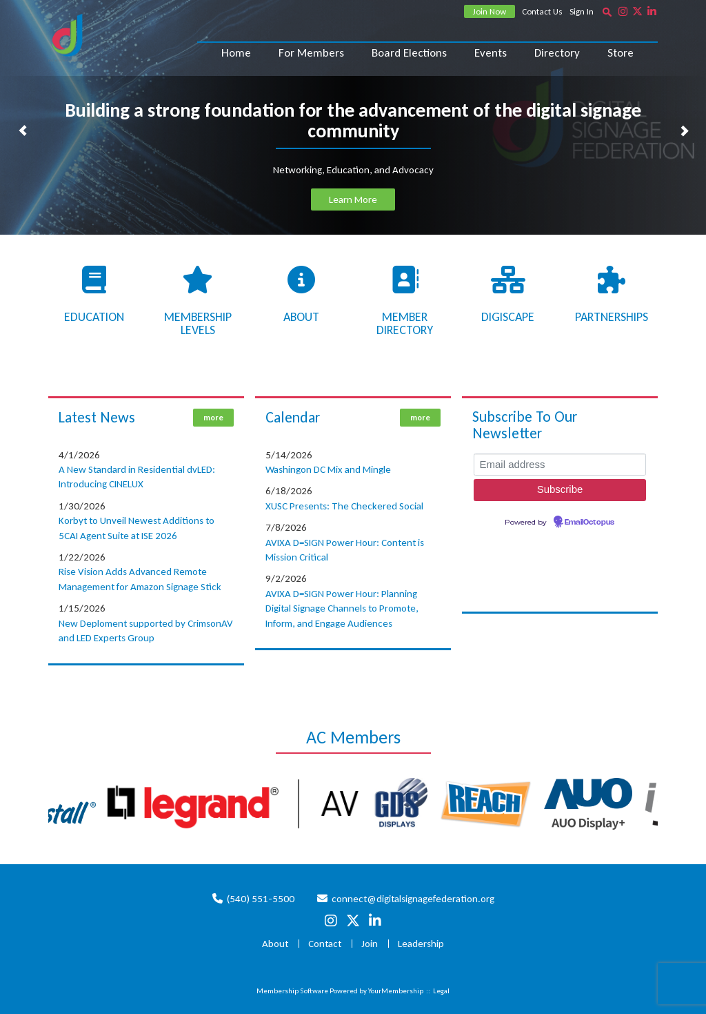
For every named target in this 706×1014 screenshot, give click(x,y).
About (301, 316)
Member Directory (404, 323)
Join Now (489, 11)
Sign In (581, 11)
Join (369, 943)
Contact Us (542, 11)
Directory (557, 53)
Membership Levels (198, 323)
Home (236, 53)
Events (490, 53)
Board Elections (409, 53)
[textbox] (607, 11)
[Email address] (560, 465)
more (213, 417)
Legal (441, 990)
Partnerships (611, 316)
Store (620, 53)
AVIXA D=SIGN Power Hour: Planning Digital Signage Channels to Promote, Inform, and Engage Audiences (341, 608)
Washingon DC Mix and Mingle (328, 469)
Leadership (421, 943)
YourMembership (395, 990)
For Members (311, 53)
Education (94, 316)
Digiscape (507, 316)
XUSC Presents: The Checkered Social (344, 506)
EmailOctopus (589, 522)
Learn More (353, 199)
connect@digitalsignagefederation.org (413, 899)
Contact (324, 943)
